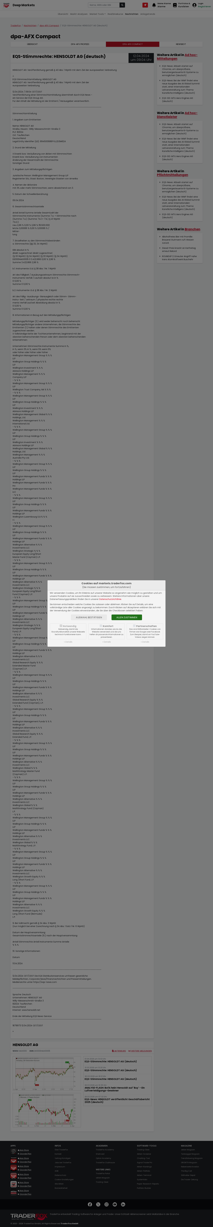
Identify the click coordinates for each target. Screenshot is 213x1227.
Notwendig (69, 626)
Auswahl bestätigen (89, 617)
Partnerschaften (146, 626)
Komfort (108, 626)
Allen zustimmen (126, 617)
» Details (68, 641)
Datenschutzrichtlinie (110, 599)
